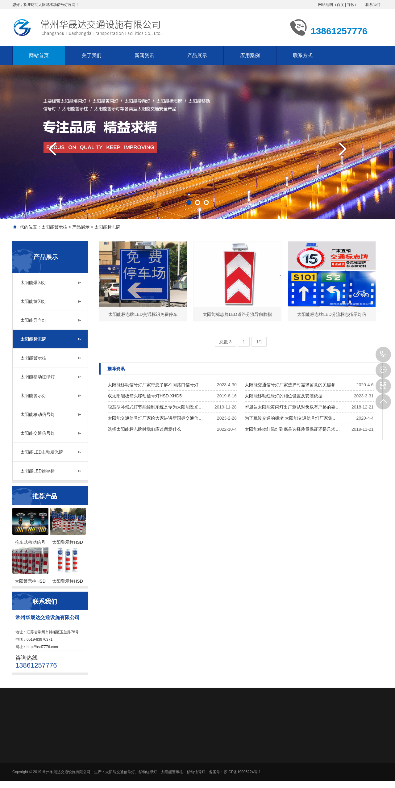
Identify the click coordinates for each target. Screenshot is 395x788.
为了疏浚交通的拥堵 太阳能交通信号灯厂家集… (291, 418)
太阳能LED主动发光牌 (41, 452)
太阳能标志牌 (107, 226)
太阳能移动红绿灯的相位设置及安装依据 (283, 395)
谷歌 (350, 4)
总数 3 (225, 341)
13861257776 (383, 354)
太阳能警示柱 (54, 226)
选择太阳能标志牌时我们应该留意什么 (144, 429)
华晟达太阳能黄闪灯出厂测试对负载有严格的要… (292, 406)
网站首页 (39, 55)
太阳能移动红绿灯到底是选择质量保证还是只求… (292, 429)
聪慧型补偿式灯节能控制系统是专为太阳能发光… (155, 406)
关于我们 (92, 55)
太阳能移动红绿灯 (37, 376)
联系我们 (372, 4)
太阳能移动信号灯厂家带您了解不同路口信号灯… (155, 384)
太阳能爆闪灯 (33, 282)
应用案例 (250, 55)
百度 (340, 4)
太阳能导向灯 (33, 320)
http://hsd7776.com (42, 647)
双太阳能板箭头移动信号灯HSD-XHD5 (145, 395)
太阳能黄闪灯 (33, 301)
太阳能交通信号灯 (37, 433)
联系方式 (303, 55)
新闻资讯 (144, 55)
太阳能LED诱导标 (37, 470)
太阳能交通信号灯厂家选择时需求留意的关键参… (292, 384)
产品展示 (197, 55)
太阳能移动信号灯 (37, 414)
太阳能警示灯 (33, 395)
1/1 (259, 341)
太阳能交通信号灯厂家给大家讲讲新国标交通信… (155, 418)
